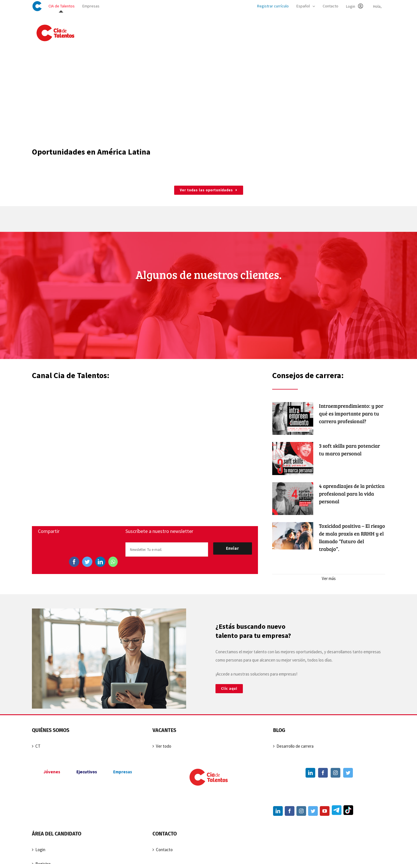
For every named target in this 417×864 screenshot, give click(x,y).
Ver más (329, 578)
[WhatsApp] (113, 561)
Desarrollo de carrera (295, 746)
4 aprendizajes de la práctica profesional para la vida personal (352, 493)
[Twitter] (87, 561)
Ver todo (163, 746)
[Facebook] (74, 561)
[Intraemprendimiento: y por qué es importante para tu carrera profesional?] (292, 418)
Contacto (164, 849)
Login (40, 849)
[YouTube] (324, 811)
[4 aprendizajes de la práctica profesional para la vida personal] (292, 498)
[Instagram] (335, 773)
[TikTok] (347, 811)
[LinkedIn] (100, 561)
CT (37, 746)
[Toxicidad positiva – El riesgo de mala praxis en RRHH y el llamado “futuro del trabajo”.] (292, 535)
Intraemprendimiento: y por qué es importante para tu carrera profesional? (351, 413)
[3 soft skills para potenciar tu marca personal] (292, 458)
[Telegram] (336, 811)
